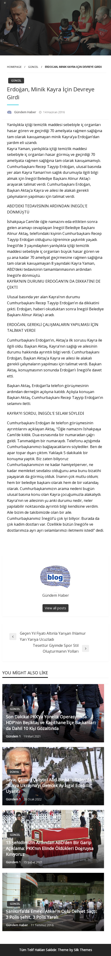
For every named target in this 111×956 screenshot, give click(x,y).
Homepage (14, 67)
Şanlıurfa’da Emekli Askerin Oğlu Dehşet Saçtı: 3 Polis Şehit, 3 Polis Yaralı (51, 914)
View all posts (55, 608)
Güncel (33, 67)
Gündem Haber (25, 112)
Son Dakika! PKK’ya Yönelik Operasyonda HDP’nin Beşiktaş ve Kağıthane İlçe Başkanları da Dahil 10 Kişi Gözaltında (51, 722)
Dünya (14, 772)
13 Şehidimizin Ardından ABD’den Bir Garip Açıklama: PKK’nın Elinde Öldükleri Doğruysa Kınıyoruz (49, 848)
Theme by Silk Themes (75, 950)
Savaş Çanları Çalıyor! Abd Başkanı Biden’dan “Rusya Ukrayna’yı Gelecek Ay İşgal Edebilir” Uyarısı (50, 785)
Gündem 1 (13, 736)
